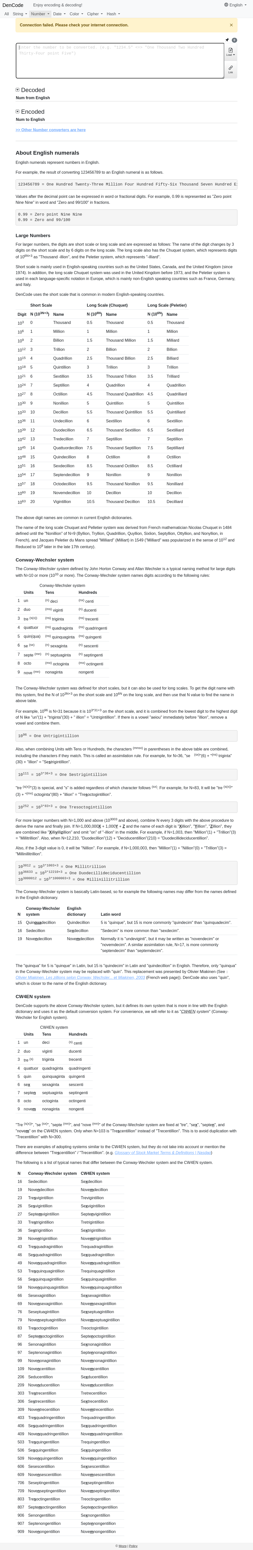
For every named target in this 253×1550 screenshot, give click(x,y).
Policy (133, 1546)
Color (74, 14)
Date (57, 14)
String (18, 14)
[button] (20, 14)
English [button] (234, 5)
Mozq (122, 1546)
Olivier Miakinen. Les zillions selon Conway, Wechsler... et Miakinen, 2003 (80, 977)
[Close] (231, 25)
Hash (111, 14)
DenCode (12, 5)
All (6, 14)
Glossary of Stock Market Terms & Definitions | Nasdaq (163, 1153)
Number (38, 14)
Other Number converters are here (53, 130)
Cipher (93, 14)
